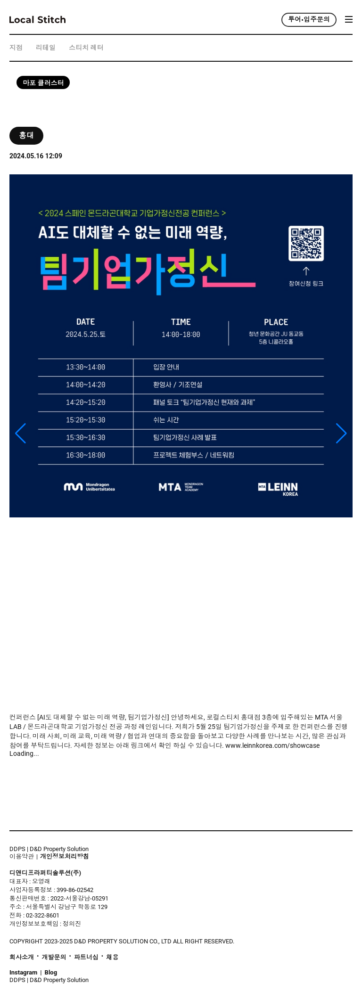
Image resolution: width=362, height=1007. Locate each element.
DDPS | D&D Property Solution (49, 848)
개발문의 (53, 957)
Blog (51, 972)
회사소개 (21, 957)
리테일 (46, 47)
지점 (16, 47)
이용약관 (21, 856)
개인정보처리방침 (64, 856)
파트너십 (86, 957)
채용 (112, 957)
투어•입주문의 (309, 19)
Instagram (23, 972)
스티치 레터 (86, 47)
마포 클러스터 (43, 83)
